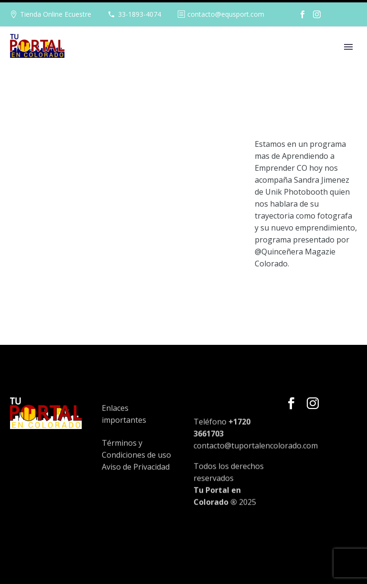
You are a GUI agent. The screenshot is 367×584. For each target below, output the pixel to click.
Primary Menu (348, 47)
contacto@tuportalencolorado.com (256, 469)
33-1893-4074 (139, 14)
